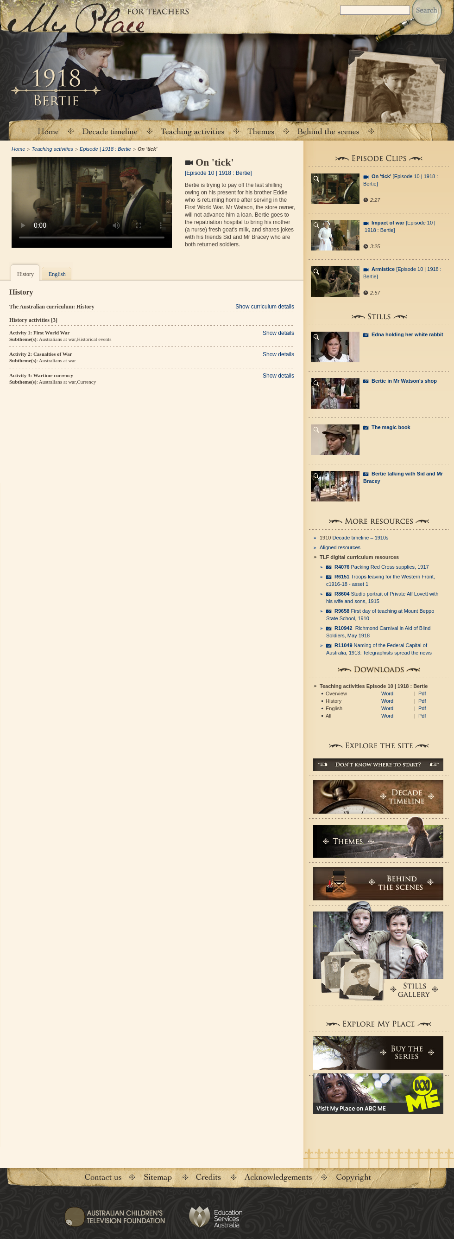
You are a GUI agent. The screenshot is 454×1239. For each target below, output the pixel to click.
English (57, 274)
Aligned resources (340, 547)
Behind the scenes (328, 131)
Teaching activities (193, 131)
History (25, 274)
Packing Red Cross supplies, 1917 (381, 567)
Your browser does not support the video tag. (92, 202)
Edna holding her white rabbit (407, 334)
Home (47, 131)
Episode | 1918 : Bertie (105, 149)
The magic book (391, 427)
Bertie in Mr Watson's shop (404, 381)
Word (387, 693)
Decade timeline (110, 131)
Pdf (422, 693)
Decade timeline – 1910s (361, 537)
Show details (278, 333)
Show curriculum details (264, 306)
